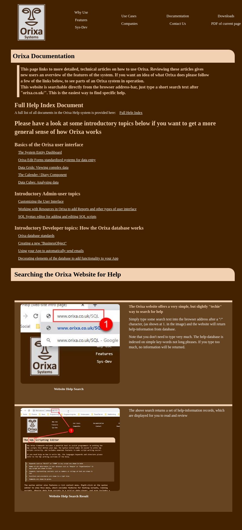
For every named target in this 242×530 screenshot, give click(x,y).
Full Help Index (130, 113)
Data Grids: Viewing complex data (43, 167)
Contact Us (178, 24)
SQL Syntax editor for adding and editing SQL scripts (57, 216)
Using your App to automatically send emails (51, 251)
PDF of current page (226, 24)
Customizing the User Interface (41, 201)
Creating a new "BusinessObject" (42, 243)
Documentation (178, 16)
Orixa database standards (36, 236)
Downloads (226, 16)
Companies (129, 24)
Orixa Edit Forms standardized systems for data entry (57, 160)
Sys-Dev (81, 27)
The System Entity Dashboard (40, 152)
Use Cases (128, 16)
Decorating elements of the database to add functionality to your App (68, 258)
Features (81, 20)
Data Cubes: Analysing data (38, 182)
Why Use (81, 12)
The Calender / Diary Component (42, 175)
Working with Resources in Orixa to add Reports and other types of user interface (77, 209)
